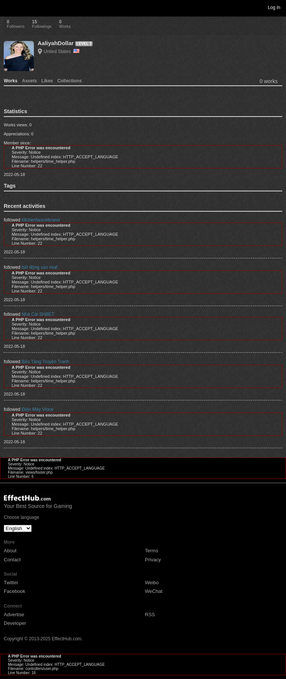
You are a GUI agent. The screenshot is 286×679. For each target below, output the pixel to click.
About (10, 550)
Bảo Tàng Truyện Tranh (45, 361)
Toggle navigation (9, 7)
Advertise (14, 614)
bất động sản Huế (39, 267)
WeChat (154, 591)
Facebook (14, 591)
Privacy (153, 559)
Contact (12, 559)
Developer (15, 623)
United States (61, 51)
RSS (150, 614)
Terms (151, 550)
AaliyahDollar (56, 43)
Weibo (152, 582)
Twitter (11, 582)
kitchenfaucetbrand (40, 220)
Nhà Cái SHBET (37, 314)
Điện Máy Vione (37, 409)
